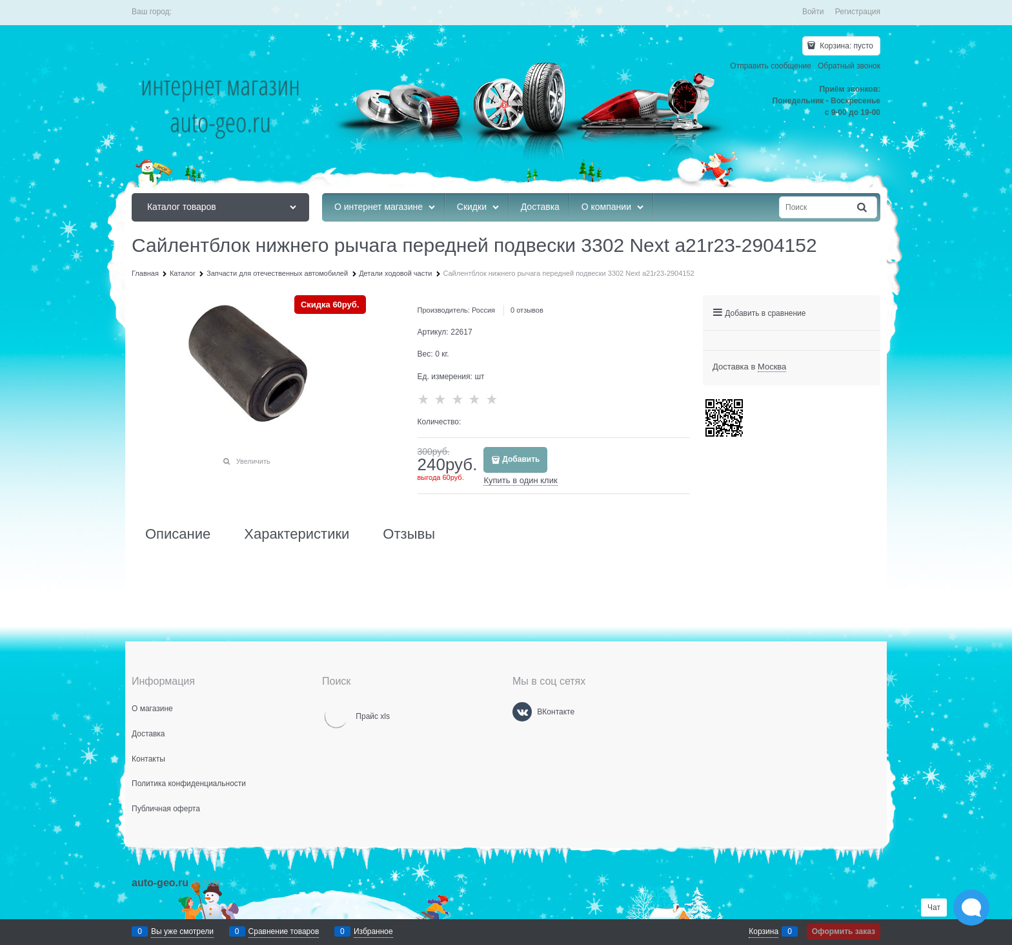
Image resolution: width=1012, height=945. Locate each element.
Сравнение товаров (283, 931)
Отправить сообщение (770, 65)
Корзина (763, 931)
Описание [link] (177, 534)
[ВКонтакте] (522, 712)
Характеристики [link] (296, 534)
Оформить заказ (843, 931)
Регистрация (857, 11)
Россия (483, 310)
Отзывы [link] (409, 534)
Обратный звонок (849, 65)
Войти (813, 11)
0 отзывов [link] (527, 310)
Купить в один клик (520, 480)
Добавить (521, 459)
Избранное (373, 931)
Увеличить (253, 461)
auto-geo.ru (160, 882)
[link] (772, 367)
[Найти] (863, 207)
